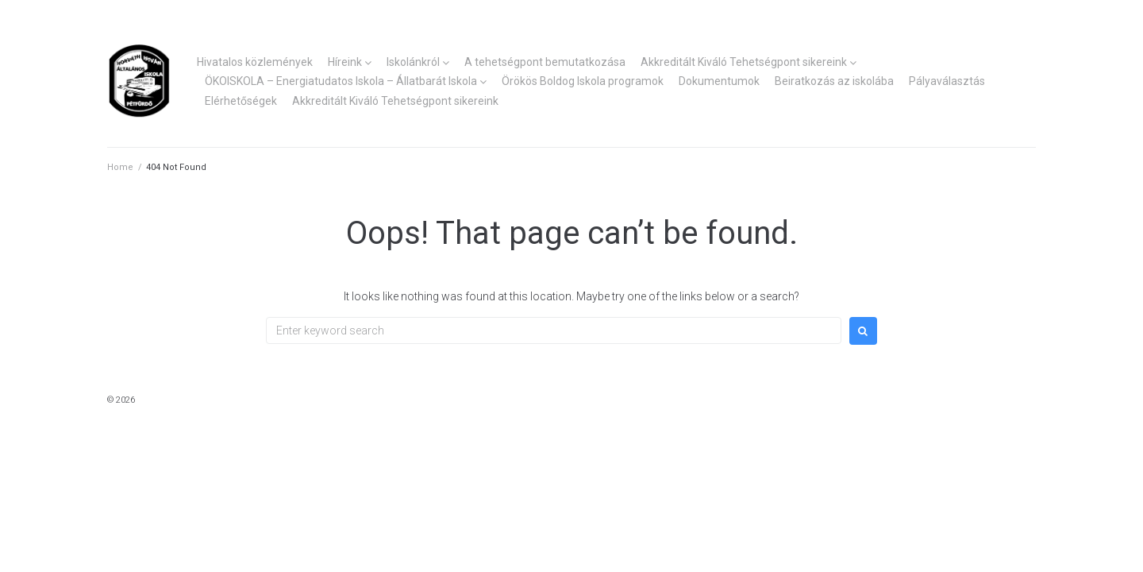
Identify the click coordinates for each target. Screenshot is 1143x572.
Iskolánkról (413, 62)
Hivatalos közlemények (255, 62)
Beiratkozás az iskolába (834, 81)
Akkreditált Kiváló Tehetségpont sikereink (744, 62)
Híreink (345, 62)
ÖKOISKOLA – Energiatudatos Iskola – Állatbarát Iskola (341, 81)
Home (120, 167)
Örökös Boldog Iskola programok (583, 81)
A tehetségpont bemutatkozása (544, 62)
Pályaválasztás (947, 81)
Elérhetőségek (241, 101)
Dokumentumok (719, 81)
